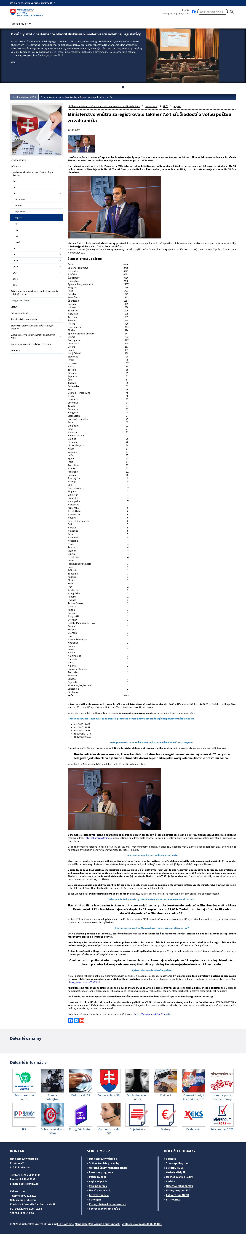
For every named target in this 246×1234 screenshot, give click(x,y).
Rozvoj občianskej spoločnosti (107, 1204)
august (18, 217)
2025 (15, 181)
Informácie (16, 166)
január (18, 242)
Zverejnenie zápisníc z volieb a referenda (31, 344)
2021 (15, 254)
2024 (15, 187)
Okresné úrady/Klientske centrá (108, 1167)
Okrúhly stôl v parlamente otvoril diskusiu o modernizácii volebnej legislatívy (76, 34)
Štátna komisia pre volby (104, 1163)
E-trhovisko (173, 1199)
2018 (15, 272)
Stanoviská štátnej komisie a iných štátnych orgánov (32, 327)
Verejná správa (98, 1186)
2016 (15, 278)
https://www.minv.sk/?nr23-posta (152, 1014)
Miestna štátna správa (179, 1186)
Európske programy (101, 1172)
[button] (22, 22)
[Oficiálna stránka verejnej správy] (43, 3)
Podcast (171, 1158)
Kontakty (15, 350)
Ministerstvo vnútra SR (103, 1158)
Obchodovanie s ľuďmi (179, 1177)
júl (16, 223)
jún (16, 229)
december (20, 199)
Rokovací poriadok (20, 313)
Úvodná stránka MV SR (24, 97)
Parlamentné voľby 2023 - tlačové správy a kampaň (33, 173)
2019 (15, 266)
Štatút (14, 306)
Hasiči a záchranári (100, 1190)
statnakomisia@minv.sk (99, 837)
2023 (15, 193)
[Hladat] (232, 12)
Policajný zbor (97, 1177)
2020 (15, 260)
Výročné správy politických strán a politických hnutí (33, 336)
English (186, 10)
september (20, 211)
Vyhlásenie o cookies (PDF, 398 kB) (142, 1224)
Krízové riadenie (99, 1195)
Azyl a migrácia (98, 1181)
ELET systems (65, 1224)
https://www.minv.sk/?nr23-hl (84, 982)
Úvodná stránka (18, 159)
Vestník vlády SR (176, 1172)
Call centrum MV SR (177, 1195)
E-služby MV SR (175, 1167)
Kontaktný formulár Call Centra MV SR (33, 1204)
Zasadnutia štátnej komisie (24, 319)
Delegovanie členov (20, 300)
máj (16, 236)
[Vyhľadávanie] (212, 12)
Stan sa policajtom (177, 1163)
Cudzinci (171, 1181)
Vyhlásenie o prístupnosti (104, 1224)
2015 (15, 285)
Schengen (95, 1199)
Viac (13, 61)
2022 (15, 248)
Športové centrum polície (104, 1208)
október (19, 205)
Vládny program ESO (178, 1190)
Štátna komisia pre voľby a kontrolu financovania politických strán (76, 97)
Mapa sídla (81, 1224)
